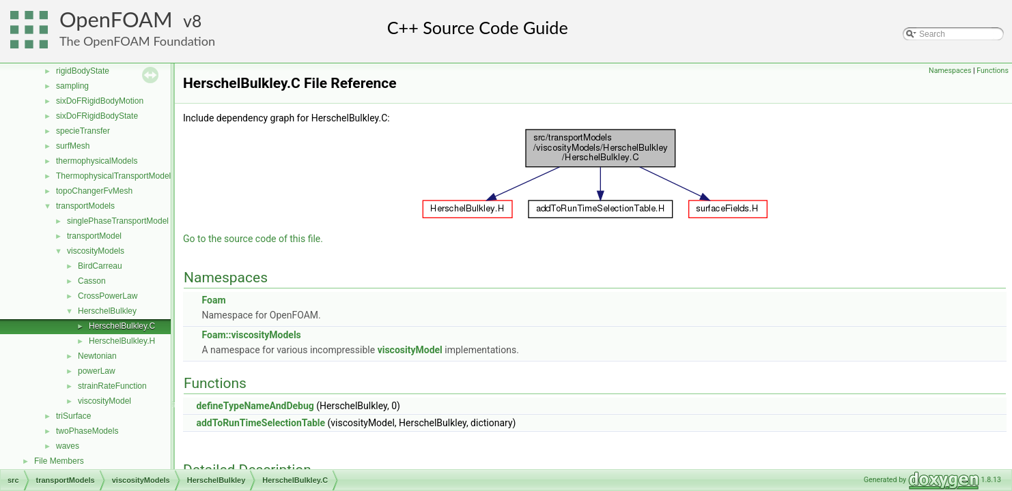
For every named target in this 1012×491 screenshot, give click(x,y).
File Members (59, 461)
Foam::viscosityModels (250, 334)
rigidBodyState (82, 71)
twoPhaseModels (87, 431)
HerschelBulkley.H (122, 341)
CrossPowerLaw (107, 296)
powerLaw (96, 371)
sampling (72, 86)
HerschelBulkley (107, 311)
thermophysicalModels (96, 161)
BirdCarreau (100, 266)
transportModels (85, 206)
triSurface (73, 416)
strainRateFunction (112, 386)
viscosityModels (95, 251)
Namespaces (950, 70)
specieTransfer (83, 131)
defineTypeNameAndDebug (254, 405)
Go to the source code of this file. (253, 238)
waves (67, 446)
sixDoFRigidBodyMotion (99, 101)
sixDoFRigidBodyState (97, 116)
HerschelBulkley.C (122, 326)
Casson (92, 281)
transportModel (94, 236)
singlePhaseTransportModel (118, 221)
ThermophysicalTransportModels (115, 176)
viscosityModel (104, 401)
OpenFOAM (116, 19)
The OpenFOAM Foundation (137, 40)
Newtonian (97, 356)
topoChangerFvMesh (94, 191)
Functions (992, 70)
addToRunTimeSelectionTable (260, 422)
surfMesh (72, 146)
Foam (213, 300)
